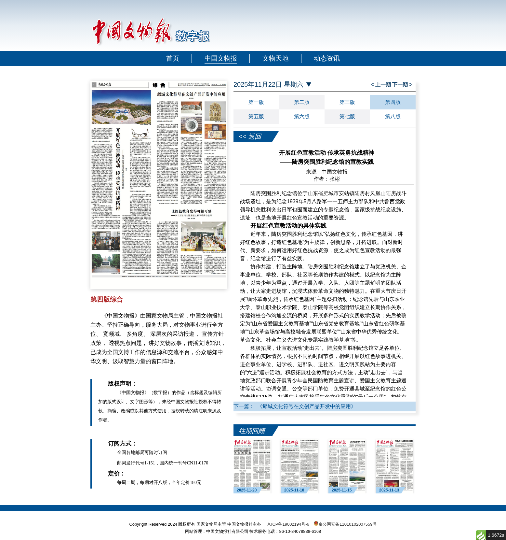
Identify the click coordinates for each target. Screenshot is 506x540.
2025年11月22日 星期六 (268, 84)
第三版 (347, 102)
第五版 (256, 116)
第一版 (256, 102)
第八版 (393, 116)
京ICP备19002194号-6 (288, 524)
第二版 (302, 102)
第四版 (393, 102)
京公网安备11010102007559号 (347, 524)
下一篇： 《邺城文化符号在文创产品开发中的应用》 (294, 406)
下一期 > (402, 84)
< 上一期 (381, 84)
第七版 (347, 116)
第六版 (302, 116)
